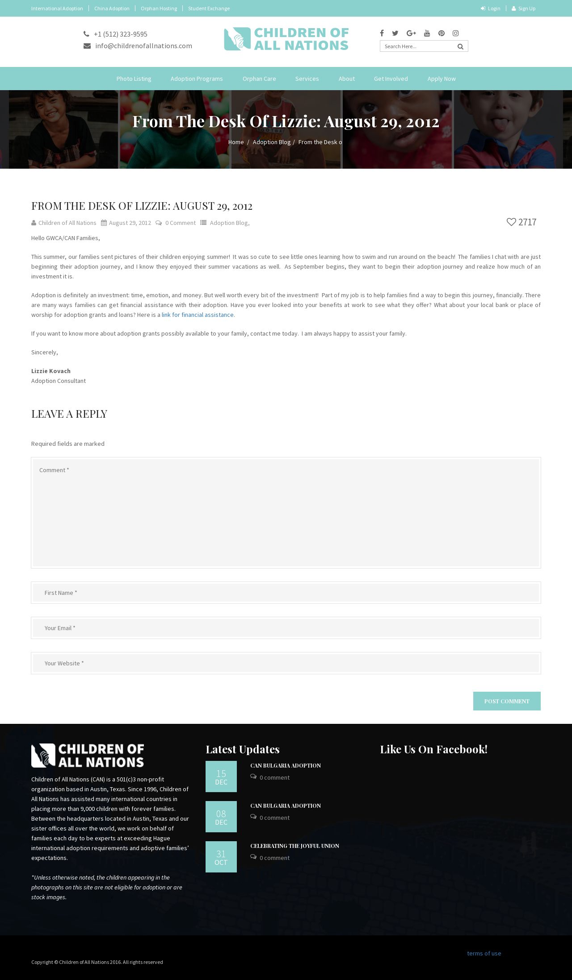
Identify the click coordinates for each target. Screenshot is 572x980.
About (347, 79)
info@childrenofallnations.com (138, 45)
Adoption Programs (197, 79)
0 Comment (180, 223)
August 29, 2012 (126, 223)
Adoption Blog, (230, 223)
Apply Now (442, 79)
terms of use (484, 953)
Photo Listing (134, 79)
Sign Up (523, 8)
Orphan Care (259, 79)
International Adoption (57, 8)
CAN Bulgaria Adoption (285, 765)
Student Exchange (209, 8)
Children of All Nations (64, 223)
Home (236, 142)
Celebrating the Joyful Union (294, 845)
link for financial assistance (198, 315)
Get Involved (391, 79)
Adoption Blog (272, 142)
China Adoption (112, 8)
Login (490, 8)
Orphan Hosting (159, 8)
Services (307, 79)
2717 (521, 222)
